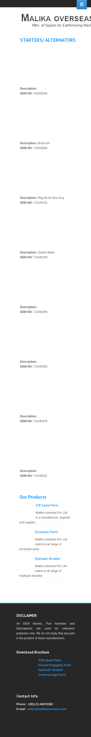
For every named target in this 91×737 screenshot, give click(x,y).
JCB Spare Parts (47, 505)
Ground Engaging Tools (54, 665)
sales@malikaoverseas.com (47, 709)
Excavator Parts (46, 532)
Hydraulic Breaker (47, 559)
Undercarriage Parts (52, 675)
